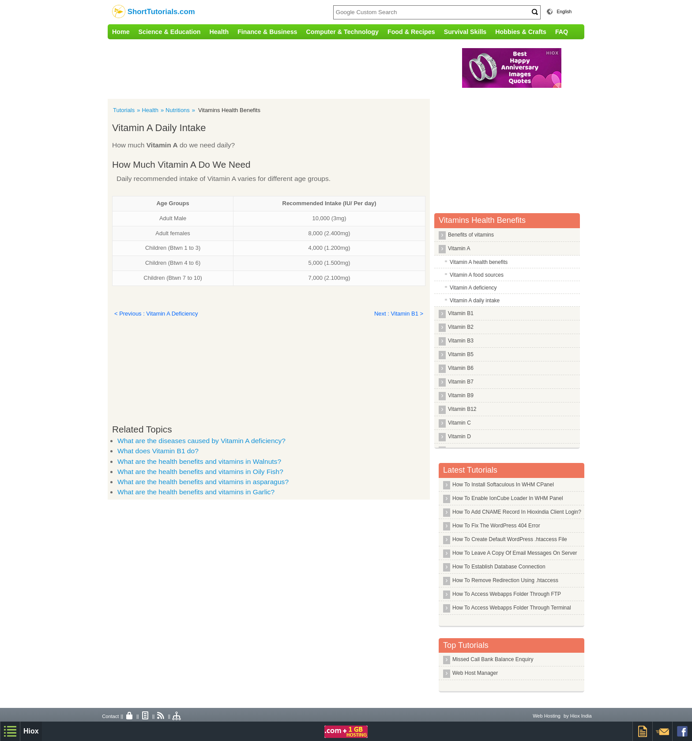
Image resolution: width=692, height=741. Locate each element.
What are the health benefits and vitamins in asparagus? (203, 481)
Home (121, 31)
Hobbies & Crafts (520, 31)
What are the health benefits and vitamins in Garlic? (196, 492)
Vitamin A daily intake (475, 300)
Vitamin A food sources (477, 275)
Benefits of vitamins (471, 235)
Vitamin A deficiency (473, 288)
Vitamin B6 (461, 368)
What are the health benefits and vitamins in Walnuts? (199, 461)
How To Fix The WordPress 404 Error (496, 526)
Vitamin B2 (461, 327)
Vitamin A (459, 248)
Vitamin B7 (461, 382)
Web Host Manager (475, 673)
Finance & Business (267, 31)
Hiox (31, 731)
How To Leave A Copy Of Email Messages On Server (514, 553)
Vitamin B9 (461, 395)
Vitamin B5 (461, 354)
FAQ (561, 31)
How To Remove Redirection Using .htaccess (505, 580)
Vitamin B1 (461, 313)
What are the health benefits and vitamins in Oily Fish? (200, 471)
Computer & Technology (342, 31)
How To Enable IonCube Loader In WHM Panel (507, 498)
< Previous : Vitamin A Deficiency (156, 313)
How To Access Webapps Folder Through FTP (506, 594)
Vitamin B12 (462, 409)
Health (219, 31)
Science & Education (170, 31)
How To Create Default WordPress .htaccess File (509, 539)
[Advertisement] (290, 68)
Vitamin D (459, 436)
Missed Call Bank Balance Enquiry (492, 659)
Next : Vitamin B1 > (398, 313)
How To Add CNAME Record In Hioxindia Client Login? (516, 512)
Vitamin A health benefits (479, 262)
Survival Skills (465, 31)
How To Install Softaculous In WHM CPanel (503, 484)
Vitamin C (459, 423)
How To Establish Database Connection (498, 567)
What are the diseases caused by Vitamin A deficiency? (201, 440)
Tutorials (124, 110)
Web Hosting (546, 715)
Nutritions (177, 110)
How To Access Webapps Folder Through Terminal (511, 608)
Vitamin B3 (461, 341)
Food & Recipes (411, 31)
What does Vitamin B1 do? (158, 451)
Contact (110, 716)
